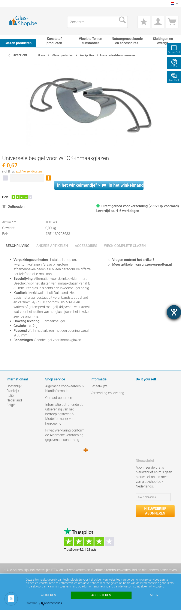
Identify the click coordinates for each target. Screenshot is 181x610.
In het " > (100, 185)
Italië (9, 396)
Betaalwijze (99, 386)
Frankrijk (12, 391)
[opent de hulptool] (174, 312)
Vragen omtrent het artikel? (131, 260)
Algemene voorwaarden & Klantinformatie (64, 388)
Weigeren (48, 595)
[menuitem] (8, 3)
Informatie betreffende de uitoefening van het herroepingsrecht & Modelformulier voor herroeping (64, 414)
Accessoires (86, 246)
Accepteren (101, 595)
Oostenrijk (14, 386)
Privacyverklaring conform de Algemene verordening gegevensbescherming (64, 435)
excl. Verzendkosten (29, 171)
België (10, 405)
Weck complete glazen (125, 246)
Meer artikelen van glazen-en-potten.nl (140, 264)
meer (154, 595)
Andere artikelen (52, 246)
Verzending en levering (107, 393)
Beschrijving (18, 246)
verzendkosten (75, 570)
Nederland (14, 400)
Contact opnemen (58, 398)
